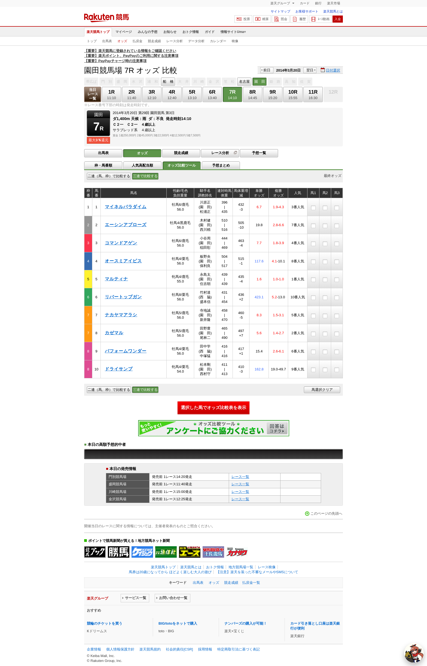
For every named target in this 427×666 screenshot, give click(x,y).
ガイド (210, 32)
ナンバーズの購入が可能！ (245, 623)
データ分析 (196, 41)
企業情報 (94, 649)
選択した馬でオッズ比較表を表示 (213, 407)
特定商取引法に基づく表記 (238, 649)
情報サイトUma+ (233, 32)
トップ (92, 41)
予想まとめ (221, 165)
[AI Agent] (414, 653)
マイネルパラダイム (126, 206)
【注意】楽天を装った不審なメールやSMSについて (257, 572)
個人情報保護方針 (120, 649)
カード (305, 3)
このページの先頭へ (326, 513)
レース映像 (267, 567)
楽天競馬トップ (98, 32)
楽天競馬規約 (150, 649)
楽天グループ (280, 3)
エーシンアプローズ (126, 224)
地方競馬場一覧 (240, 567)
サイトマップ (280, 11)
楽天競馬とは (333, 11)
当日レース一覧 (92, 94)
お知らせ (169, 32)
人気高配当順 (142, 165)
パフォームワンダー (126, 351)
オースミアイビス (123, 261)
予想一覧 (259, 153)
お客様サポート (306, 11)
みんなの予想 (147, 32)
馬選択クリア (322, 390)
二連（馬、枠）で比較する (109, 176)
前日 (266, 70)
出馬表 (107, 41)
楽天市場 (333, 3)
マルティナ (116, 279)
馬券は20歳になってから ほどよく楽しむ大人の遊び (170, 572)
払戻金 (137, 41)
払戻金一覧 (251, 583)
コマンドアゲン (121, 243)
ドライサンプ (119, 369)
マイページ (123, 32)
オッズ (122, 41)
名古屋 (244, 81)
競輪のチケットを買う (104, 623)
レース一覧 (240, 477)
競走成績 (154, 41)
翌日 (309, 70)
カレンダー (218, 41)
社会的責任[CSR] (179, 649)
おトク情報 (190, 32)
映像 (235, 41)
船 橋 (168, 81)
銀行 (318, 3)
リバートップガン (123, 296)
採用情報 (205, 649)
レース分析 (174, 41)
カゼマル (114, 332)
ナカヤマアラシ (121, 314)
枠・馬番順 (103, 165)
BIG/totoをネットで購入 (177, 623)
